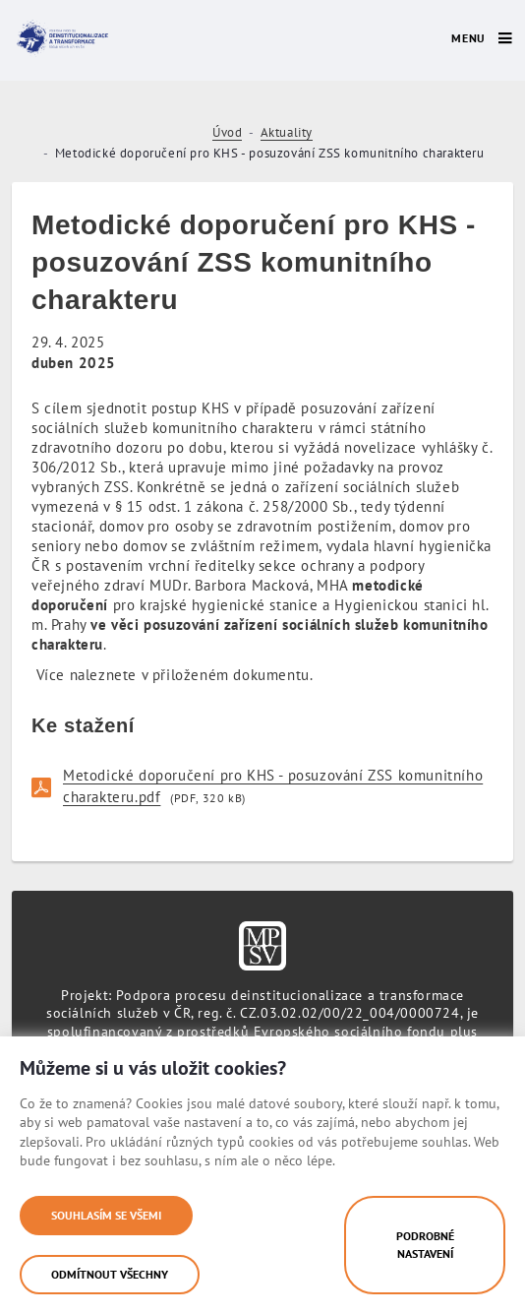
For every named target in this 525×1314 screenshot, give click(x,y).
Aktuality (287, 132)
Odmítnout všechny (109, 1274)
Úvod (227, 132)
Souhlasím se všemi (106, 1215)
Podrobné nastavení (425, 1244)
